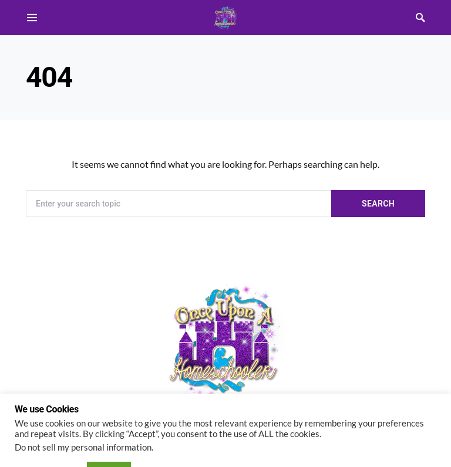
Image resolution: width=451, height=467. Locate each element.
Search (378, 203)
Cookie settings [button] (48, 440)
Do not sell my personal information (83, 417)
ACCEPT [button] (109, 440)
